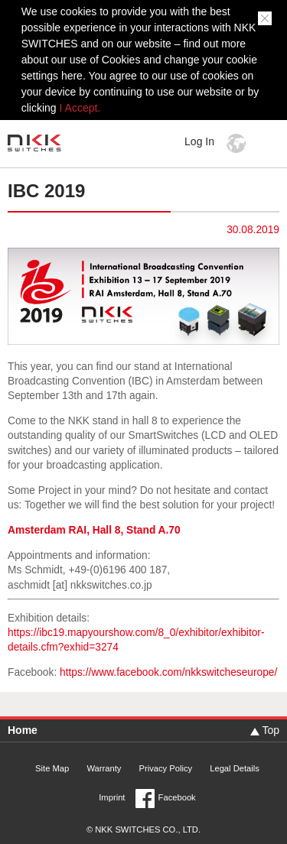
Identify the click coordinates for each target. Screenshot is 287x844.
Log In (199, 141)
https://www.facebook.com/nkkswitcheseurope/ (168, 672)
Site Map (52, 768)
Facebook (177, 797)
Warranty (103, 768)
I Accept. (80, 108)
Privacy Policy (165, 768)
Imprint (112, 797)
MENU (267, 143)
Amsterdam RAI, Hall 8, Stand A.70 (94, 530)
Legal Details (234, 768)
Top (270, 730)
